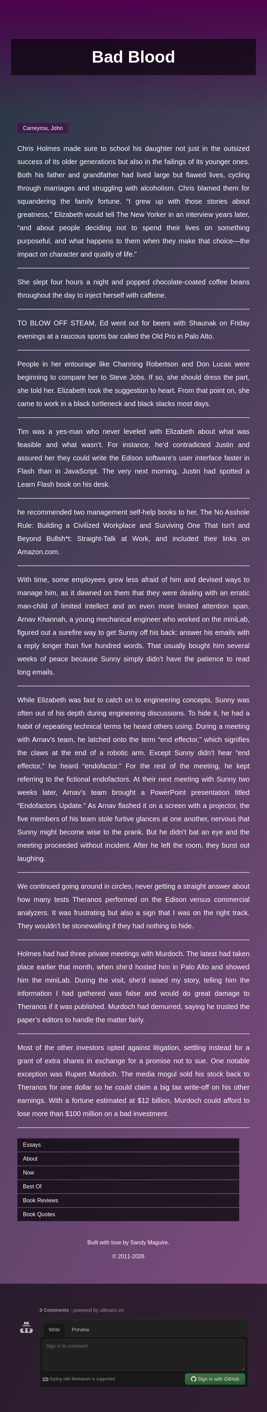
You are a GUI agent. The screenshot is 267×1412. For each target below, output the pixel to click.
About (30, 1159)
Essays (32, 1145)
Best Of (32, 1186)
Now (28, 1173)
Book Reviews (40, 1200)
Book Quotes (39, 1214)
